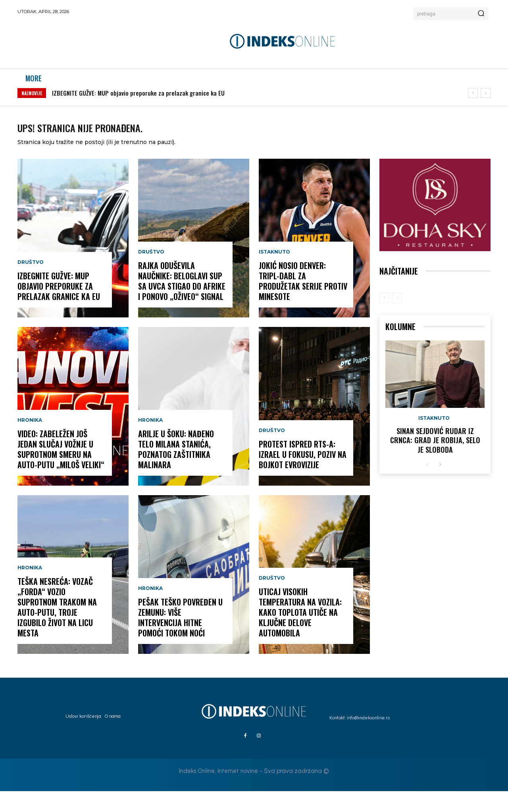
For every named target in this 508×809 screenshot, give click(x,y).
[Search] (481, 14)
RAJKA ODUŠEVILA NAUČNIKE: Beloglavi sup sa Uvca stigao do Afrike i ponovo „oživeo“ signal (181, 298)
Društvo (30, 280)
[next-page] (440, 483)
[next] (486, 101)
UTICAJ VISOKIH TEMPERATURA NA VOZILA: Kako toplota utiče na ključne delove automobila (300, 630)
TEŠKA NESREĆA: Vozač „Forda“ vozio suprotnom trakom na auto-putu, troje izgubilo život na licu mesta (57, 625)
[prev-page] (384, 316)
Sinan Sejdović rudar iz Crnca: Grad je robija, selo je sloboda (435, 458)
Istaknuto (274, 269)
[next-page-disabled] (397, 316)
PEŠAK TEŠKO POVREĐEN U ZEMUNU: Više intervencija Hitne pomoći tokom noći (180, 635)
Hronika (29, 438)
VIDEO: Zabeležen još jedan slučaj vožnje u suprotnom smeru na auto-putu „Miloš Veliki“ (60, 467)
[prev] (473, 101)
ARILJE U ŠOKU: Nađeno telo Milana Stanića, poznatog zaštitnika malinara (176, 467)
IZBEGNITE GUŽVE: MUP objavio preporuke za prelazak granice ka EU (138, 101)
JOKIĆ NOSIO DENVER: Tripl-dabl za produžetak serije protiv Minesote (303, 298)
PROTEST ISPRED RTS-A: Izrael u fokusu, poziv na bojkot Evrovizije (302, 472)
